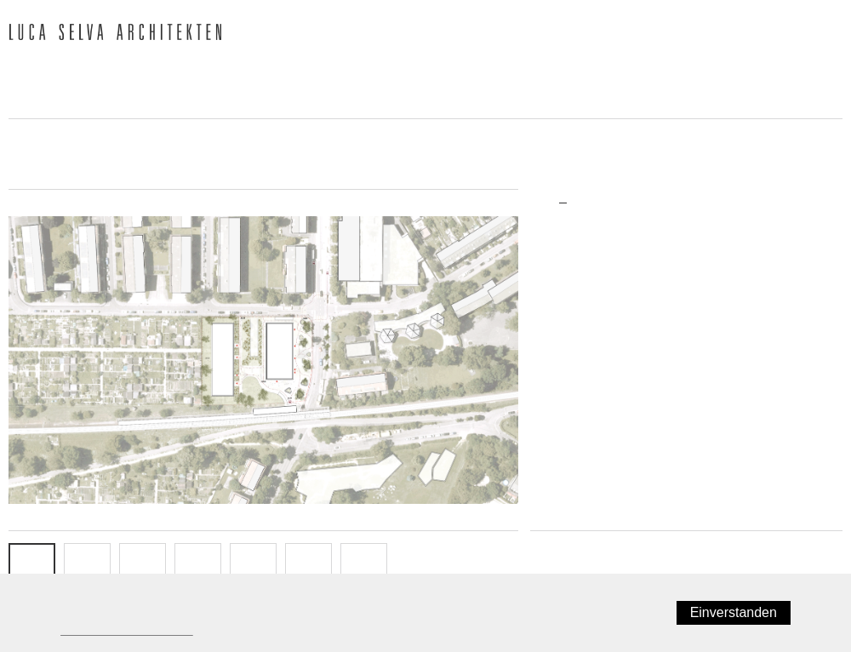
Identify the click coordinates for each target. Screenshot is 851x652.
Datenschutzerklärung (122, 630)
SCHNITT (308, 566)
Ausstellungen (682, 73)
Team (179, 73)
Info (364, 566)
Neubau (565, 348)
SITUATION (32, 566)
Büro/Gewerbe (581, 323)
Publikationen (385, 73)
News (29, 73)
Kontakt (110, 103)
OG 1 (142, 566)
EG (87, 566)
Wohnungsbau (580, 298)
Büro (104, 73)
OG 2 (198, 566)
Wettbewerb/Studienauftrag (614, 373)
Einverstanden (737, 612)
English (824, 35)
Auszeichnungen (532, 73)
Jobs (26, 103)
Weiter (818, 549)
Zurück (555, 549)
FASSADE (254, 566)
